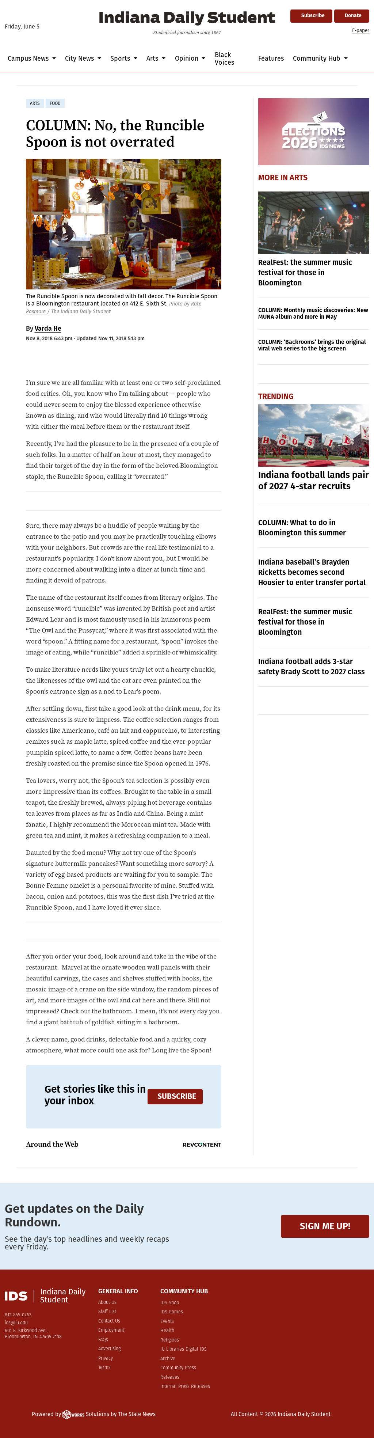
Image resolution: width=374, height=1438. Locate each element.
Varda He (48, 329)
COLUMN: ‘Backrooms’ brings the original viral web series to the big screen (312, 345)
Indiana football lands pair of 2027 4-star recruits (313, 481)
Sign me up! (325, 1226)
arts (35, 103)
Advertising (109, 1349)
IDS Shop (169, 1303)
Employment (111, 1330)
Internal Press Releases (185, 1386)
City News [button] (80, 58)
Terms (104, 1367)
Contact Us (109, 1321)
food (55, 103)
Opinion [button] (187, 58)
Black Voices (224, 59)
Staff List (107, 1311)
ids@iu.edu (16, 1323)
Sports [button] (121, 58)
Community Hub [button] (317, 58)
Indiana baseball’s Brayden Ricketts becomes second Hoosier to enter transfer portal (312, 572)
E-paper (360, 30)
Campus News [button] (29, 58)
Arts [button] (153, 58)
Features (271, 58)
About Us (107, 1302)
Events (167, 1321)
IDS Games (171, 1312)
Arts (299, 178)
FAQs (103, 1340)
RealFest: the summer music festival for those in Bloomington (305, 272)
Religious (169, 1340)
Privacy (105, 1358)
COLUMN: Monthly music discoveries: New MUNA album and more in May (313, 313)
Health (167, 1330)
